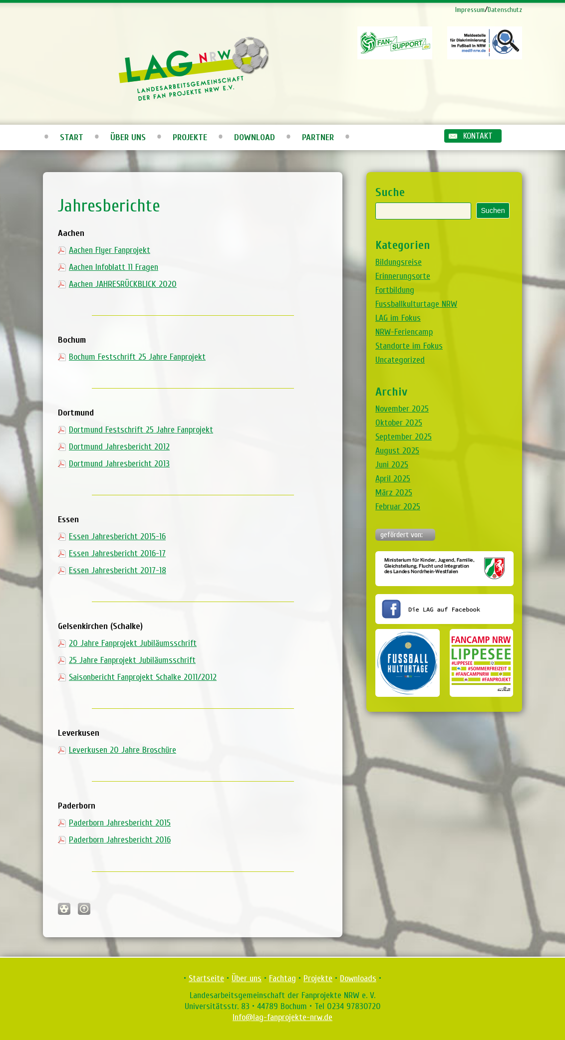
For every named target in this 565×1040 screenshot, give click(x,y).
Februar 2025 (397, 506)
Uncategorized (400, 360)
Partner (318, 137)
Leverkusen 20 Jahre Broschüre (122, 750)
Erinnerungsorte (402, 276)
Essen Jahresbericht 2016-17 (117, 553)
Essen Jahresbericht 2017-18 (117, 570)
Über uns (128, 137)
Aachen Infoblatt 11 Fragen (113, 267)
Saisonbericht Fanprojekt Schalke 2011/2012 (143, 677)
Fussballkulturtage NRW (416, 304)
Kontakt (478, 136)
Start (71, 137)
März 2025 (393, 492)
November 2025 (402, 409)
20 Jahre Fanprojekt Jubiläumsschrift (133, 643)
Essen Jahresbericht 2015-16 (117, 536)
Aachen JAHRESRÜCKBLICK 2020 (123, 284)
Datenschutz (505, 9)
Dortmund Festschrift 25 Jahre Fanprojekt (141, 429)
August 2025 (397, 450)
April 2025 (392, 478)
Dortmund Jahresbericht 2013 (119, 463)
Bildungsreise (398, 262)
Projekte (190, 137)
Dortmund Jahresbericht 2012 (119, 446)
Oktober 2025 (398, 422)
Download (254, 137)
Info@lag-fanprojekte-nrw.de (282, 1017)
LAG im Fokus (398, 318)
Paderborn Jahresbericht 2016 (120, 839)
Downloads (358, 978)
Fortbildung (394, 290)
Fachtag (282, 978)
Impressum (470, 9)
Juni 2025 (391, 464)
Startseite (206, 978)
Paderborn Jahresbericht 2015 (120, 823)
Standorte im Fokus (409, 346)
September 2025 (403, 436)
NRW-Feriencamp (404, 332)
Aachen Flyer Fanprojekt (109, 250)
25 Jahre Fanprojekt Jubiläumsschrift (132, 660)
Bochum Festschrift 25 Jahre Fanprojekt (137, 357)
